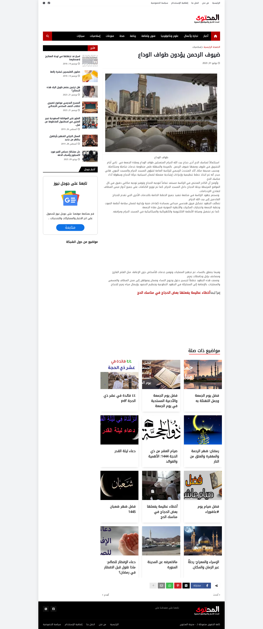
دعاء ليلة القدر (125, 451)
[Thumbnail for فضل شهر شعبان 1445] (119, 499)
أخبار (205, 36)
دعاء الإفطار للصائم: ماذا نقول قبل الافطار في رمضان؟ (120, 567)
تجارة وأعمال (191, 36)
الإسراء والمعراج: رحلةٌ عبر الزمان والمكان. (203, 564)
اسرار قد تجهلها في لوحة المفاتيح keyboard (62, 58)
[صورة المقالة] (90, 61)
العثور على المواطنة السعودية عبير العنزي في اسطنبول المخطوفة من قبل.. (62, 122)
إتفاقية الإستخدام (179, 3)
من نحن (205, 3)
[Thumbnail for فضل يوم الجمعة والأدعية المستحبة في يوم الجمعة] (161, 388)
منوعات (110, 36)
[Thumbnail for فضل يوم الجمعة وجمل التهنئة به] (203, 388)
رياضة (133, 36)
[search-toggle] (47, 36)
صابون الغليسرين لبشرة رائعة (65, 72)
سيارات (80, 36)
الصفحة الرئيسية (212, 47)
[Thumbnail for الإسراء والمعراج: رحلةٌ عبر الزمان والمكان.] (203, 554)
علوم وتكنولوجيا (169, 36)
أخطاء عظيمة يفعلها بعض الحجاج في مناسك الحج (162, 511)
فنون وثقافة (148, 36)
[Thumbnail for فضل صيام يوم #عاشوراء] (203, 499)
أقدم (106, 595)
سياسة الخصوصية (159, 3)
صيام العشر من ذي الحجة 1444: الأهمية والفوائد (162, 456)
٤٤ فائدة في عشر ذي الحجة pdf (120, 398)
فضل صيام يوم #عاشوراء (208, 509)
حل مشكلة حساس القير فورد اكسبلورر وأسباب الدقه (65, 153)
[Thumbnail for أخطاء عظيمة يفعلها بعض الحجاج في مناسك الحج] (161, 499)
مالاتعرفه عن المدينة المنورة (162, 564)
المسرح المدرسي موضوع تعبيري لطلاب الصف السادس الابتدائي (63, 104)
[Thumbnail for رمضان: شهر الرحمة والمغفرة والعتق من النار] (203, 443)
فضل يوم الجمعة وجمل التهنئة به (207, 398)
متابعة (70, 227)
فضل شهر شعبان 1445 (123, 509)
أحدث (215, 595)
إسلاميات (95, 36)
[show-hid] (153, 585)
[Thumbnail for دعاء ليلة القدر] (119, 443)
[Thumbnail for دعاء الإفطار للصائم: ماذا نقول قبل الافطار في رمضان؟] (119, 554)
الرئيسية (216, 3)
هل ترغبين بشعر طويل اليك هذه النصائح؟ (63, 89)
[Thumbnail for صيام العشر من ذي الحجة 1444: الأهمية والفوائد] (161, 443)
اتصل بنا (195, 3)
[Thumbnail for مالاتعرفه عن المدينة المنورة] (161, 554)
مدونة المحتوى (187, 624)
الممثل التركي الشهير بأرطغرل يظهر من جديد (64, 138)
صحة (121, 36)
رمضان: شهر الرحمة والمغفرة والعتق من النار (204, 456)
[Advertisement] (109, 19)
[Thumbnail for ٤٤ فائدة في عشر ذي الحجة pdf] (119, 388)
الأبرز (92, 48)
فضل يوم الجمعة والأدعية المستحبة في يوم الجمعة (164, 401)
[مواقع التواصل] (49, 3)
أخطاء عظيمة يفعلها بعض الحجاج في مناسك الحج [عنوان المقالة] (173, 293)
